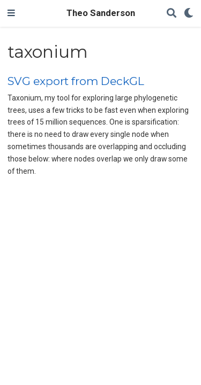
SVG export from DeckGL (76, 81)
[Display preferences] (188, 13)
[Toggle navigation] (11, 13)
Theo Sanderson (100, 13)
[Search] (171, 13)
